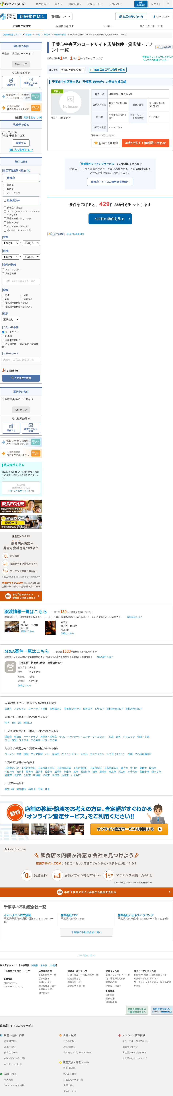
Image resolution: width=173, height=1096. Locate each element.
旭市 (75, 771)
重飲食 (9, 185)
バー (47, 754)
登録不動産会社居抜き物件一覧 (83, 975)
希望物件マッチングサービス (97, 163)
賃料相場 (110, 995)
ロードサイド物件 (37, 708)
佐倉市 (48, 771)
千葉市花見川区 (46, 768)
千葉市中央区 (60, 34)
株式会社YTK (69, 915)
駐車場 (7, 336)
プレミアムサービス (19, 491)
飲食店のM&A (11, 1052)
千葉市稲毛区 (64, 768)
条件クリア (21, 64)
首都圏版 (24, 965)
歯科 (130, 754)
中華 (19, 754)
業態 (20, 672)
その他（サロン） (116, 754)
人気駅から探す (46, 989)
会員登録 (8, 979)
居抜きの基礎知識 (75, 234)
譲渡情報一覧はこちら (26, 611)
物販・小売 (143, 736)
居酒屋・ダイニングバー (65, 754)
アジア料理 (37, 754)
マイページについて (13, 986)
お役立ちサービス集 (73, 1079)
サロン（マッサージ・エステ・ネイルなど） (83, 736)
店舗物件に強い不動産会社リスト (150, 975)
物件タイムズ (112, 971)
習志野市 (85, 771)
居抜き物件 (9, 273)
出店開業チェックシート (135, 1052)
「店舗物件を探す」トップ (17, 971)
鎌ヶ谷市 (156, 771)
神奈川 (32, 789)
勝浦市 (103, 771)
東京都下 (21, 789)
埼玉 (47, 789)
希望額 (21, 681)
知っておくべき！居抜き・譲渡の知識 (152, 982)
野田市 (29, 771)
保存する (11, 82)
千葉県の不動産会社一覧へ (86, 932)
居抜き (8, 708)
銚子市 (124, 768)
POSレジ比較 (70, 1074)
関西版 (35, 965)
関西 (26, 117)
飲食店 (9, 177)
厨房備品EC (69, 1046)
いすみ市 (75, 775)
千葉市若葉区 (80, 768)
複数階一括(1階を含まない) (17, 306)
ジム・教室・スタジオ (16, 740)
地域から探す (45, 982)
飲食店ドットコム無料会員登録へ (110, 181)
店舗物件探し (10, 1041)
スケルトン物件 (11, 269)
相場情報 (110, 991)
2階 (5, 299)
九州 (39, 117)
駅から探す (44, 978)
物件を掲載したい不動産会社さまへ (137, 1010)
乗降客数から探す (47, 986)
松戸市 (20, 771)
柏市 (94, 771)
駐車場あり (56, 708)
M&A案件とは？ (105, 657)
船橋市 (143, 768)
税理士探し (68, 1085)
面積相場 (110, 998)
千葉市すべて (12, 768)
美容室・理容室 (48, 736)
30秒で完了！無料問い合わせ (145, 143)
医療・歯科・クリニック (122, 736)
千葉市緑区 (96, 768)
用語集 (137, 986)
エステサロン (97, 754)
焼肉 (26, 754)
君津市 (8, 775)
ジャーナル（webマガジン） (137, 1041)
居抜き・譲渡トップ (77, 971)
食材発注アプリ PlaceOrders (77, 1052)
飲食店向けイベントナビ (135, 1058)
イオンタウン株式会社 (17, 915)
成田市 (58, 771)
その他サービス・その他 (44, 740)
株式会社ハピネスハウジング (135, 915)
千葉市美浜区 (111, 768)
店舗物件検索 (45, 971)
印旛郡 (36, 775)
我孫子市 (144, 771)
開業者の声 (111, 982)
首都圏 (28, 34)
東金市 (67, 771)
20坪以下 (99, 708)
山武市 (65, 775)
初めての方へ (10, 983)
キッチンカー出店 (13, 1064)
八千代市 (132, 771)
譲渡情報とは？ (134, 617)
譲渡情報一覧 (74, 982)
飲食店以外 (12, 200)
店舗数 (21, 676)
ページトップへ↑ (86, 955)
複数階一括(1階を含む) (15, 302)
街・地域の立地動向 (115, 978)
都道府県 (22, 667)
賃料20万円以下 (133, 708)
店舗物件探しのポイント (146, 978)
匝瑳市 (55, 775)
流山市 (121, 771)
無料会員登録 (141, 4)
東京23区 (9, 789)
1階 (24, 295)
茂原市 (39, 771)
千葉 (38, 34)
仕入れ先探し (69, 1041)
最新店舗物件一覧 (47, 975)
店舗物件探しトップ (12, 34)
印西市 (46, 775)
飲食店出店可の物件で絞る (108, 69)
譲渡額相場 (111, 1002)
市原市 (112, 771)
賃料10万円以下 (115, 708)
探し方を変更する (21, 149)
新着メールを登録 (30, 82)
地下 (6, 295)
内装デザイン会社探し (15, 1058)
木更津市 (9, 771)
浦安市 (17, 775)
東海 (32, 117)
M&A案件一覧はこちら (27, 651)
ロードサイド (10, 332)
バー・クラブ (12, 193)
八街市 (27, 775)
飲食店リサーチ (130, 1046)
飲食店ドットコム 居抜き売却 (162, 1010)
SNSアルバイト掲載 (14, 1085)
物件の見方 (44, 993)
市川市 (133, 768)
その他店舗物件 (143, 754)
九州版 (52, 965)
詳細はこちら (27, 631)
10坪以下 (87, 708)
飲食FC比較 (69, 1068)
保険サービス (69, 1091)
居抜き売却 (9, 1046)
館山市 (152, 768)
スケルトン (20, 708)
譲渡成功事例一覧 (76, 986)
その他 (84, 754)
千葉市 (47, 34)
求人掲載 (8, 1079)
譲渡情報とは (74, 978)
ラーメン (9, 754)
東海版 (43, 965)
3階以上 (26, 299)
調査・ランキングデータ (118, 975)
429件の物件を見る (112, 219)
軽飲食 (9, 189)
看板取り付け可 (11, 340)
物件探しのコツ (113, 986)
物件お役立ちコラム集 (145, 971)
